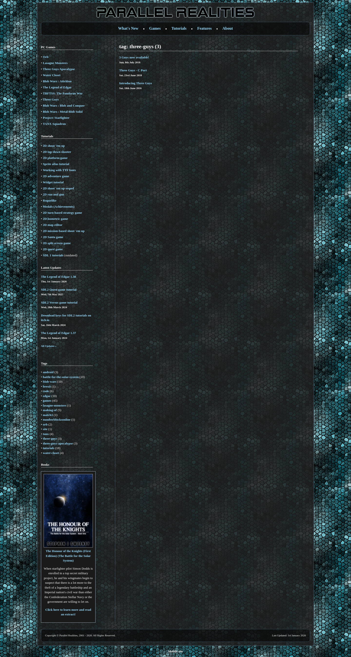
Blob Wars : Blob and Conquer (64, 105)
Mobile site (175, 651)
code (46, 391)
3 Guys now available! (134, 57)
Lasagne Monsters (55, 63)
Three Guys (51, 99)
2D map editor (52, 225)
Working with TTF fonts (59, 170)
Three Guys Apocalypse (59, 69)
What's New (128, 28)
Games (155, 28)
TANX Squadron (54, 124)
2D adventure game (56, 176)
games (47, 400)
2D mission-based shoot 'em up (64, 231)
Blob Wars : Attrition (57, 81)
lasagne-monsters (54, 405)
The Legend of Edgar (57, 87)
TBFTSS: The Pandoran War (63, 93)
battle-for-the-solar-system (61, 377)
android (48, 372)
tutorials (48, 448)
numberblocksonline (56, 419)
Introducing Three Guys (135, 83)
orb (45, 424)
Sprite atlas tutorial (56, 164)
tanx (46, 434)
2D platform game (55, 158)
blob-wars (50, 381)
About (228, 28)
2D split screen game (57, 243)
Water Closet (51, 75)
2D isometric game (55, 219)
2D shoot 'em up (54, 146)
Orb (46, 57)
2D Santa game (53, 237)
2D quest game (53, 249)
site (45, 429)
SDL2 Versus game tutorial (59, 302)
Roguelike (50, 200)
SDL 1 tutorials (53, 255)
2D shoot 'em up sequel (58, 188)
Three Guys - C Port (133, 70)
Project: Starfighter (56, 118)
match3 (48, 415)
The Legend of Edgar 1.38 (58, 276)
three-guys (50, 438)
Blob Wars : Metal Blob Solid (63, 111)
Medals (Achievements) (59, 206)
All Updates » (49, 345)
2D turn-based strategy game (62, 212)
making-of (50, 410)
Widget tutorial (53, 182)
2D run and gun (53, 194)
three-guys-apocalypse (58, 443)
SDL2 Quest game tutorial (59, 289)
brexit (47, 386)
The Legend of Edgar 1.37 (58, 333)
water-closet (51, 453)
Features (204, 28)
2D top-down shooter (57, 152)
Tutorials (178, 28)
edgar (47, 396)
